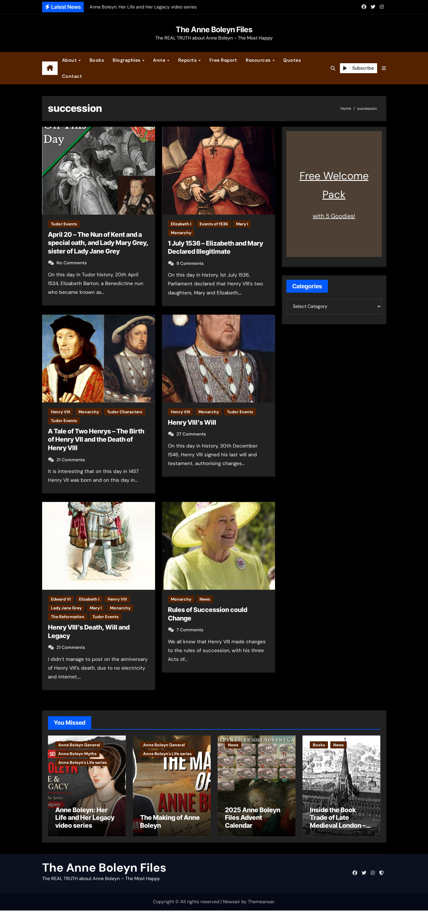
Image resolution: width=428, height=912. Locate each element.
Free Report (223, 60)
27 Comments (191, 434)
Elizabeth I (181, 224)
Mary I (242, 224)
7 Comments (189, 630)
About (70, 60)
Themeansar (261, 903)
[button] (383, 68)
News (205, 599)
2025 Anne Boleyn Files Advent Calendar (252, 819)
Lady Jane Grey (66, 608)
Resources (259, 60)
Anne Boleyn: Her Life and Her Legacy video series (84, 819)
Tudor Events (64, 224)
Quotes (292, 60)
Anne (160, 60)
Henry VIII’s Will (192, 422)
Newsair (231, 903)
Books (97, 60)
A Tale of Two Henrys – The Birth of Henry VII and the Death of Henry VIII (96, 439)
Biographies (127, 60)
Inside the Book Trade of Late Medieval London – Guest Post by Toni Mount (338, 827)
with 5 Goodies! (334, 216)
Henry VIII (60, 411)
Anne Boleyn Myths (77, 753)
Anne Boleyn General (79, 745)
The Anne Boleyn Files (214, 29)
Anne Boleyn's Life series (82, 762)
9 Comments (190, 263)
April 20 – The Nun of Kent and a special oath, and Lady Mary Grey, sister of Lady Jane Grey (98, 243)
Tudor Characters (124, 411)
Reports (188, 60)
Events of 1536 (214, 224)
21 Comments (70, 460)
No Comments (71, 263)
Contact (72, 76)
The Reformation (67, 616)
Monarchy (181, 232)
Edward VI (61, 599)
